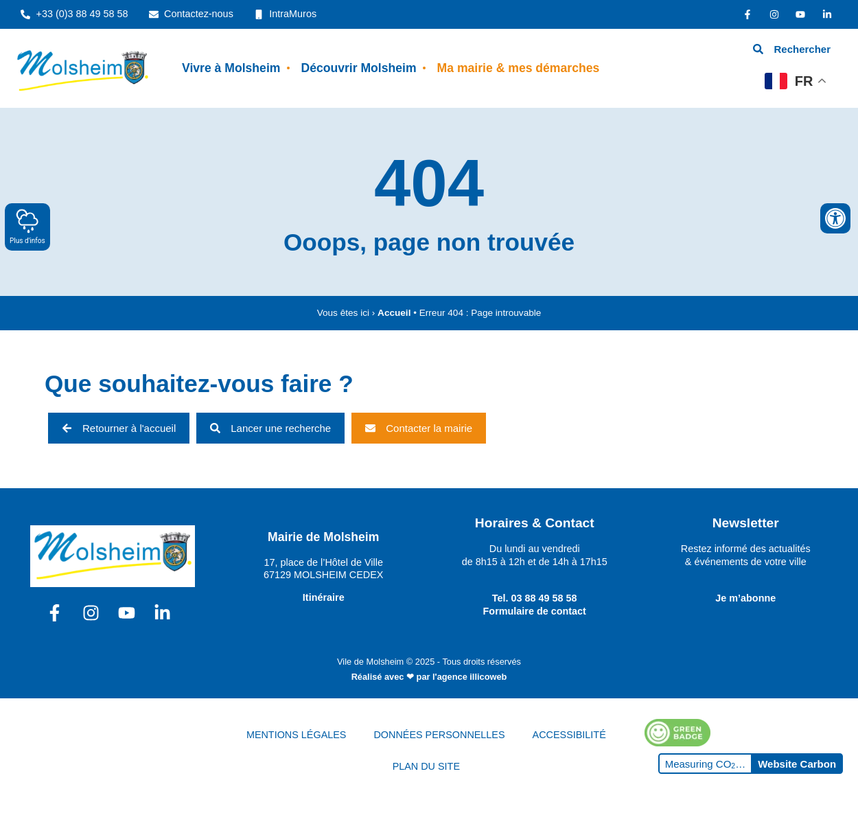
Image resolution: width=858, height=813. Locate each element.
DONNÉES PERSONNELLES (439, 734)
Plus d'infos (27, 226)
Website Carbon (797, 764)
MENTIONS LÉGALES (296, 734)
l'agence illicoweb (469, 677)
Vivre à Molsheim (231, 68)
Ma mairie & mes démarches (518, 68)
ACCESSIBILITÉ (569, 734)
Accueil (394, 313)
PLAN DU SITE (426, 766)
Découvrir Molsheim (358, 68)
